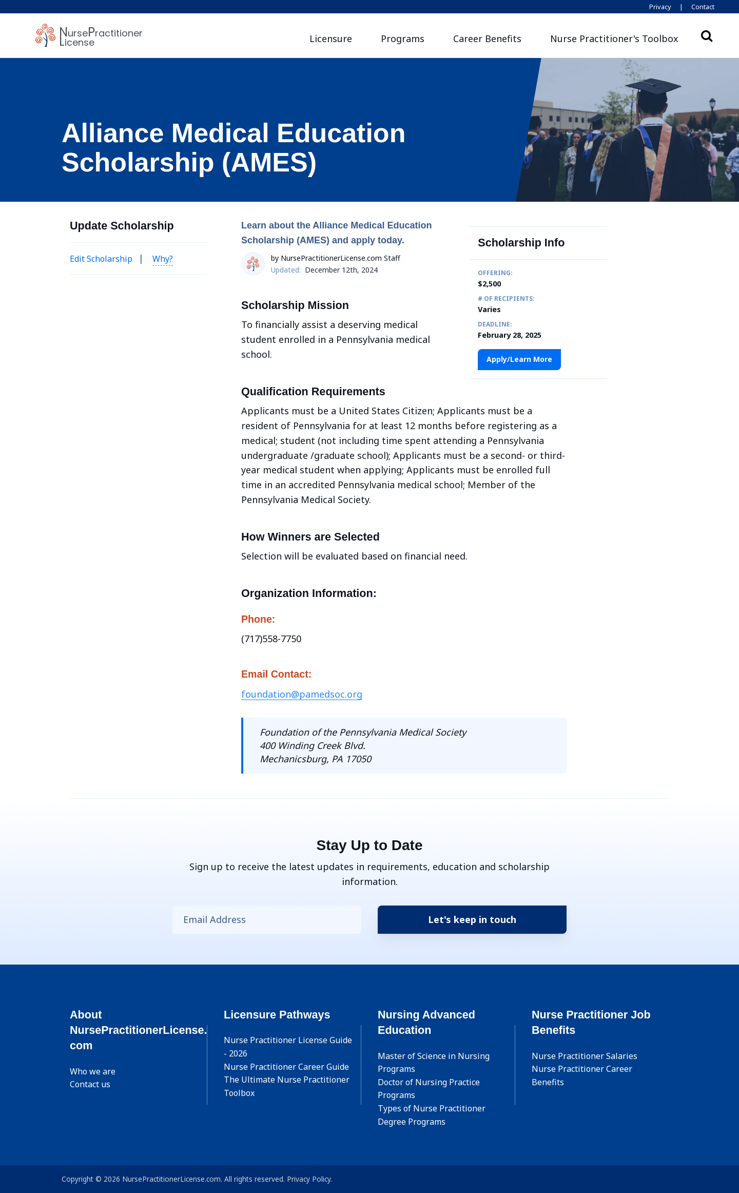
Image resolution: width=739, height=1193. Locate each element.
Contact (702, 6)
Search (706, 35)
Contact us (90, 1084)
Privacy (660, 6)
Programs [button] (402, 38)
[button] (614, 38)
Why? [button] (162, 258)
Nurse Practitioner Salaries (584, 1056)
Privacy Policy (308, 1179)
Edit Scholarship (101, 258)
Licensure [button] (330, 38)
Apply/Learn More (519, 359)
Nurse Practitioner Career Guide (286, 1066)
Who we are (92, 1071)
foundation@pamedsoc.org (301, 694)
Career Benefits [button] (487, 38)
